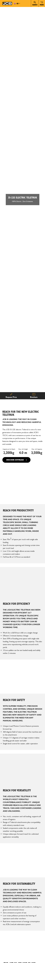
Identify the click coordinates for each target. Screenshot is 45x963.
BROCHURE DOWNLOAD (15, 449)
